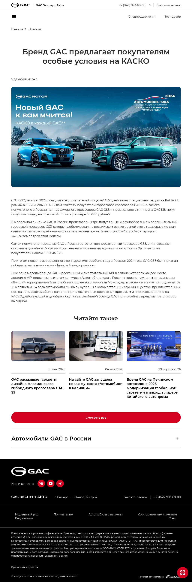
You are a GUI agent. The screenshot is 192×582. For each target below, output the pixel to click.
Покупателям (63, 514)
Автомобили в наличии (105, 514)
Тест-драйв (170, 16)
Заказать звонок (169, 5)
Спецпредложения (140, 16)
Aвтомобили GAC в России (51, 438)
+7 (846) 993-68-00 (167, 497)
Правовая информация (24, 567)
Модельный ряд (26, 514)
